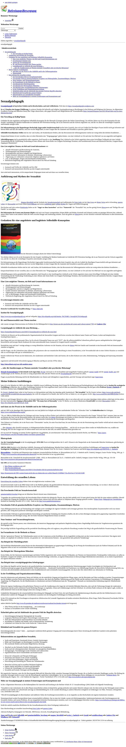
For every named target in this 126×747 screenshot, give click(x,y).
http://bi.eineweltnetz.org (13, 468)
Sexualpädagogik (10, 52)
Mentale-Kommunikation (9, 372)
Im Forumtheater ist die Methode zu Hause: (26, 82)
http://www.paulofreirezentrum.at (49, 501)
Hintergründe (17, 73)
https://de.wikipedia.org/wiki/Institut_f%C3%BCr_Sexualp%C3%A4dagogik (62, 316)
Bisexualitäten (5, 452)
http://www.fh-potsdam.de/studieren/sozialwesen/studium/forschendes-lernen (41, 603)
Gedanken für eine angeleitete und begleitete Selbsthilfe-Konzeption (30, 57)
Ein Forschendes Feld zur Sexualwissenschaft (27, 77)
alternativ (9, 427)
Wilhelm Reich (111, 675)
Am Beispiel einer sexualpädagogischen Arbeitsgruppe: (30, 87)
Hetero (104, 207)
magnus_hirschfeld (57, 715)
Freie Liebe (78, 202)
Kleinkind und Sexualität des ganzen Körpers (27, 93)
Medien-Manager (10, 35)
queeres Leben (47, 708)
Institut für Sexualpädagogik (22, 62)
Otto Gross (90, 202)
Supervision (99, 377)
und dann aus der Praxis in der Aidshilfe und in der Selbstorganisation (35, 71)
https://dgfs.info (38, 309)
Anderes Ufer (101, 324)
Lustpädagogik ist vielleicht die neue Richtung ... (28, 66)
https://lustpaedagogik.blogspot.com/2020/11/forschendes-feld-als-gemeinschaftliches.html (34, 470)
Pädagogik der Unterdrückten (112, 499)
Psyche (43, 372)
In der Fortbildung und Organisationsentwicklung (28, 89)
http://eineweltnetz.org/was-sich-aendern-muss (16, 364)
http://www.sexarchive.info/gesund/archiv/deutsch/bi (19, 454)
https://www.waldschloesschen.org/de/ (13, 412)
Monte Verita (101, 202)
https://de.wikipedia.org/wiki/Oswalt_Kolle (14, 403)
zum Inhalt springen (11, 2)
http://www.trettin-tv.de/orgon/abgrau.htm (81, 677)
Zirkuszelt (15, 717)
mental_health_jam (110, 372)
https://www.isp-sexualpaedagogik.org (13, 316)
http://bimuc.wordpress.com (14, 466)
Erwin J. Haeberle (113, 387)
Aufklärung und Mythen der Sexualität (21, 55)
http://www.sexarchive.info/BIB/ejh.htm (105, 394)
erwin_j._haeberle (73, 715)
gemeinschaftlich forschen (9, 494)
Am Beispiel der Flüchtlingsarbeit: (24, 84)
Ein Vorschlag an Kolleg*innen (23, 53)
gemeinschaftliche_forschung (38, 715)
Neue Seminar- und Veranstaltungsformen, (26, 80)
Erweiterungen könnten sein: (22, 61)
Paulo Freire (98, 499)
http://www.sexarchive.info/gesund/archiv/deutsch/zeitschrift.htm (21, 459)
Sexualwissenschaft (54, 202)
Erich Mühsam (32, 204)
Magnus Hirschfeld (27, 202)
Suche (21, 28)
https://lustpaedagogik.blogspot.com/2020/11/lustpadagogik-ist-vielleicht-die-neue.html (29, 332)
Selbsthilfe (20, 715)
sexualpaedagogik (19, 41)
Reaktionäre (24, 207)
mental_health (93, 372)
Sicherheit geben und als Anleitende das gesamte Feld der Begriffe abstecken (37, 91)
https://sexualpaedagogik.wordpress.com (81, 106)
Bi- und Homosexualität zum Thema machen (27, 64)
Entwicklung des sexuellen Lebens (20, 75)
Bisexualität (11, 204)
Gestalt (86, 715)
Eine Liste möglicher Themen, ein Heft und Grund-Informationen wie (35, 59)
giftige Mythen (61, 204)
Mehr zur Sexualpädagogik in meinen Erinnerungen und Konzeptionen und (37, 96)
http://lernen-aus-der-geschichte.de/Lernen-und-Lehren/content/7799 (72, 324)
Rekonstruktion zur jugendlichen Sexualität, (27, 94)
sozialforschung (97, 715)
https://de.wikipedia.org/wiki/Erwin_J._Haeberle (102, 449)
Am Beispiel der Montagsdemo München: (26, 85)
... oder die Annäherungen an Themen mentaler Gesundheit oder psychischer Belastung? (41, 68)
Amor (3, 715)
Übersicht (8, 37)
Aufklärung (47, 204)
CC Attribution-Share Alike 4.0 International (78, 741)
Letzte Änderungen (11, 34)
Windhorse (4, 717)
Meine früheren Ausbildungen (18, 69)
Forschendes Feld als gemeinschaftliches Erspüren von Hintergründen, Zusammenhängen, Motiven (44, 78)
